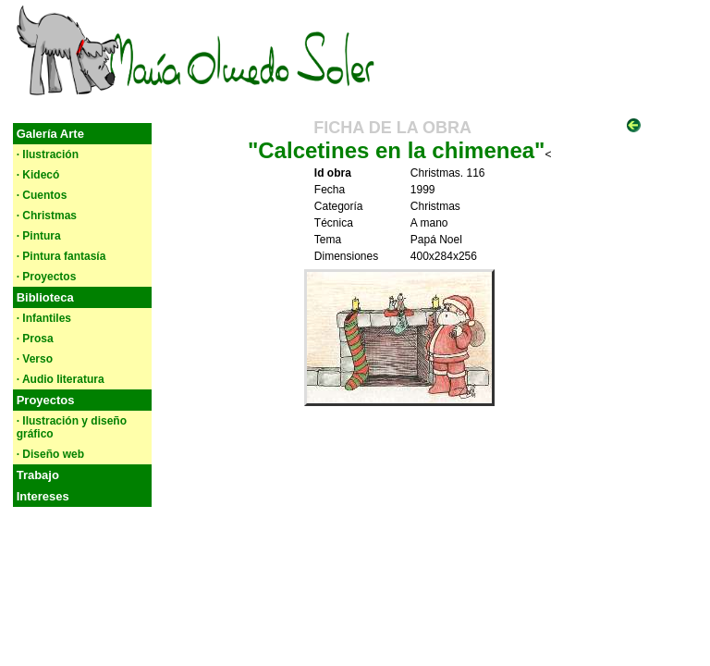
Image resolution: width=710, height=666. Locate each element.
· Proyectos (47, 276)
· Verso (35, 358)
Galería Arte (50, 134)
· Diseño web (50, 454)
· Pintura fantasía (61, 256)
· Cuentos (42, 195)
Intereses (43, 496)
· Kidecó (38, 174)
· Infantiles (44, 318)
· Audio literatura (60, 379)
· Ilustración (48, 154)
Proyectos (46, 400)
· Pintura (39, 235)
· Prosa (35, 338)
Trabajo (38, 475)
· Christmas (47, 215)
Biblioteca (45, 297)
